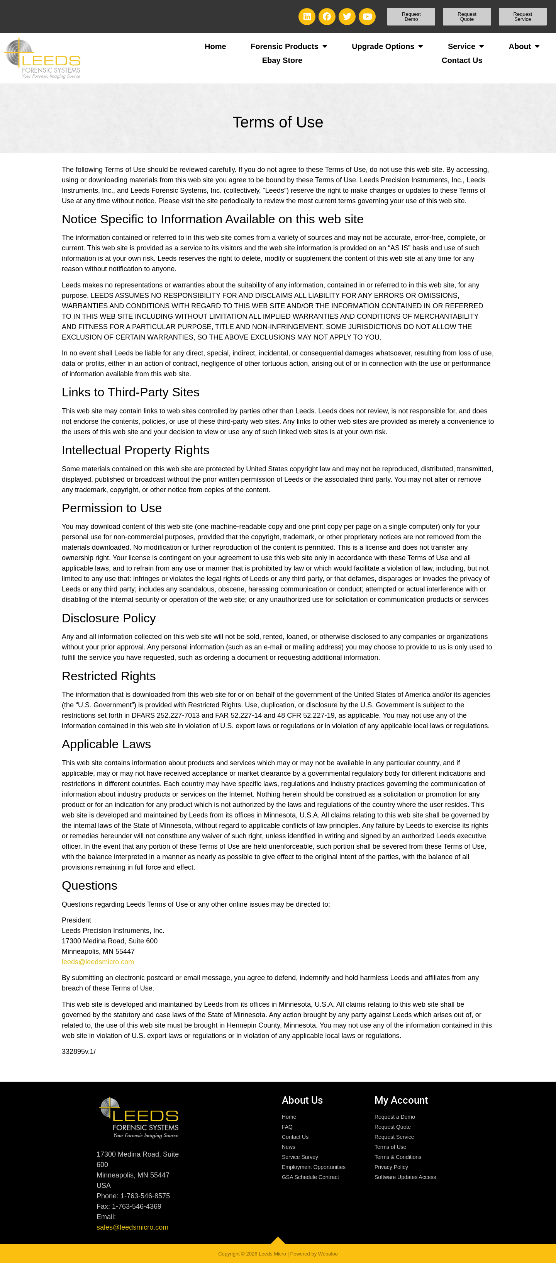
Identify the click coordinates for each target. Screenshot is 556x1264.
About (524, 46)
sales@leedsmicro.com (132, 1227)
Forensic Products (289, 46)
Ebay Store (282, 60)
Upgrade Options (387, 46)
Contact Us (462, 60)
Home (215, 46)
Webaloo (328, 1254)
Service (466, 46)
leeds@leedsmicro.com (98, 962)
